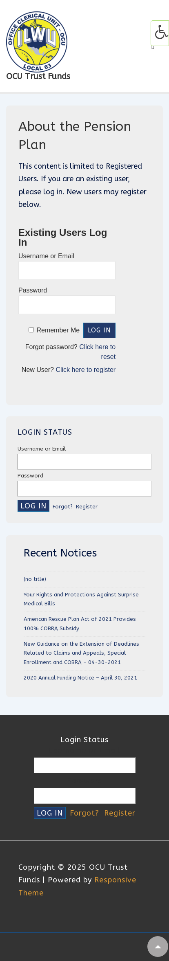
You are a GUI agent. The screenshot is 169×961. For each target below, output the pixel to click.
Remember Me (58, 330)
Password (32, 290)
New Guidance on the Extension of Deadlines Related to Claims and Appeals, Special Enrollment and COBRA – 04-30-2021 (81, 653)
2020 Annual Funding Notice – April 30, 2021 (80, 678)
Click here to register (86, 369)
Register (87, 507)
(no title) (35, 579)
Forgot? (63, 507)
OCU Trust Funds (38, 76)
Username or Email (46, 256)
